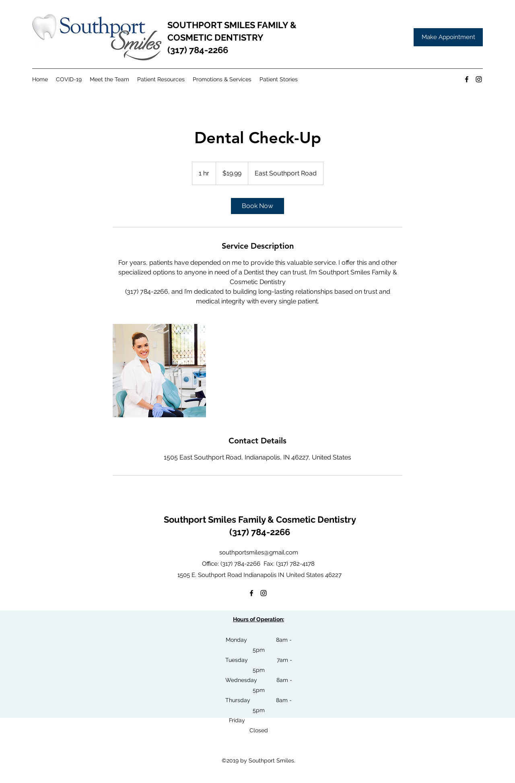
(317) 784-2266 (197, 50)
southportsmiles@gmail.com (258, 552)
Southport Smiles (201, 519)
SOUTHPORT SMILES (212, 25)
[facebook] (467, 79)
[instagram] (479, 79)
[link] (257, 206)
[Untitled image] (159, 370)
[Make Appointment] (448, 37)
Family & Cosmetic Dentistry (297, 519)
